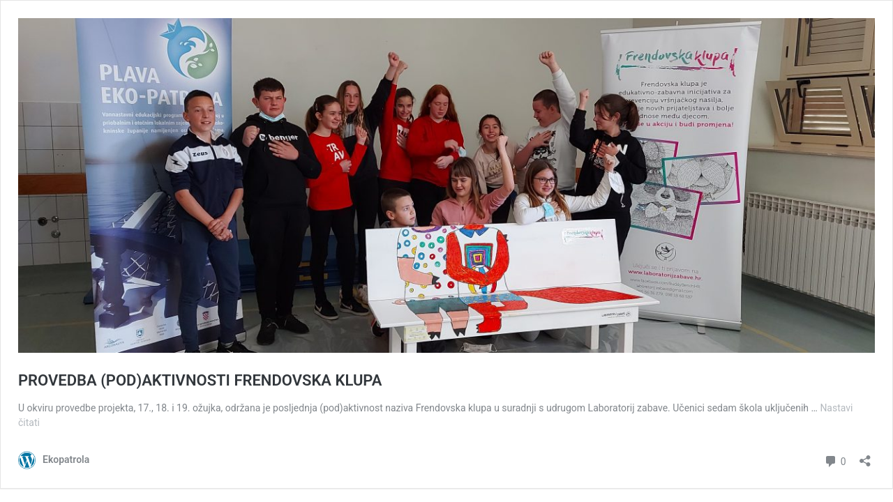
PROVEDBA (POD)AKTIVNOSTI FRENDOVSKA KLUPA (200, 380)
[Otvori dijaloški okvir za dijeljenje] (865, 456)
